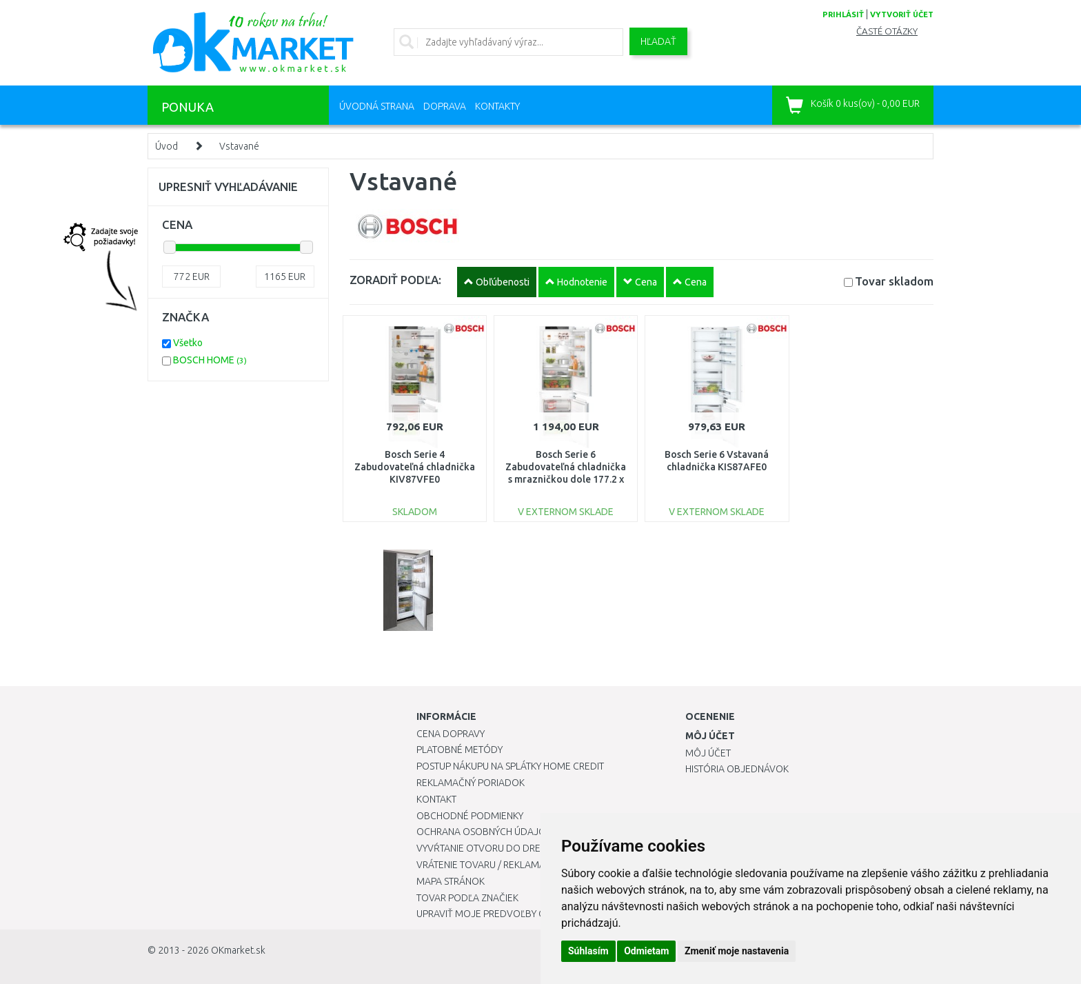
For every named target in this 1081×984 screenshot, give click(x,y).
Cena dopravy (450, 733)
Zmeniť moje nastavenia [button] (737, 950)
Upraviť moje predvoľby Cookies (497, 913)
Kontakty (497, 106)
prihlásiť (843, 14)
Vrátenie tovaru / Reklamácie (487, 864)
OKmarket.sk (238, 950)
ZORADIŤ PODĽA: (395, 279)
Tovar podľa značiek (467, 897)
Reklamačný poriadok (470, 782)
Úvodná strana (376, 106)
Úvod (166, 146)
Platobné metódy (459, 749)
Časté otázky (887, 31)
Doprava (444, 106)
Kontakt (436, 799)
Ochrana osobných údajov (484, 831)
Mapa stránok (450, 881)
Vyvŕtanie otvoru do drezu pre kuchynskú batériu (539, 848)
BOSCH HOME (210, 359)
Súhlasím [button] (588, 950)
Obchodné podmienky (469, 815)
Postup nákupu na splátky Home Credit (510, 766)
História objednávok (737, 768)
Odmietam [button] (646, 950)
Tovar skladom (894, 281)
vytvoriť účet (901, 14)
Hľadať (658, 41)
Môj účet (708, 753)
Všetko (188, 342)
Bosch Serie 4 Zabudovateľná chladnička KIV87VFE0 (414, 467)
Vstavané (239, 146)
